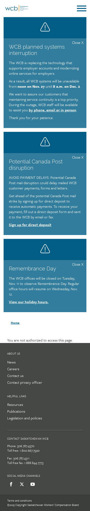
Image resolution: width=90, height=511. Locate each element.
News (11, 362)
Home (15, 322)
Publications (16, 411)
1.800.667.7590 (30, 450)
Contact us (15, 375)
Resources (15, 404)
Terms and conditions (19, 500)
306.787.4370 (25, 446)
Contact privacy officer (24, 382)
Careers (13, 368)
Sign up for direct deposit (30, 224)
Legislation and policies (24, 418)
